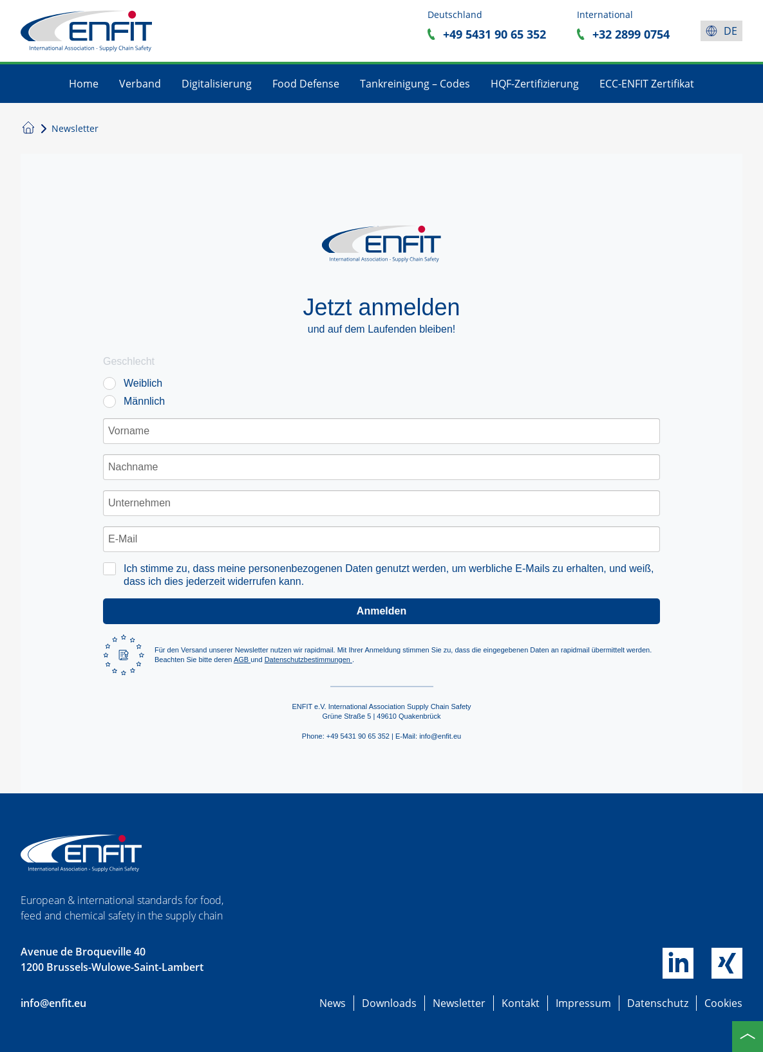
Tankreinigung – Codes (415, 84)
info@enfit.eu (53, 1003)
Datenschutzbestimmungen (308, 659)
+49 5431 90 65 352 (494, 34)
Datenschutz (657, 1003)
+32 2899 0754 (631, 34)
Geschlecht (129, 361)
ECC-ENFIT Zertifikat (646, 84)
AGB (242, 659)
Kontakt (521, 1003)
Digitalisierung (217, 84)
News (332, 1003)
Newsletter (459, 1003)
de (730, 31)
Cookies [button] (723, 1003)
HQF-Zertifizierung (535, 84)
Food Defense (305, 84)
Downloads (389, 1003)
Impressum (583, 1003)
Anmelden (381, 610)
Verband (140, 84)
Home (84, 84)
